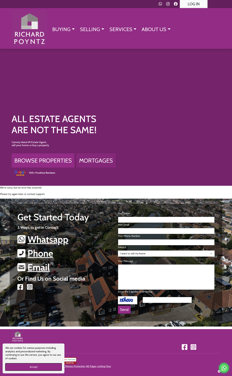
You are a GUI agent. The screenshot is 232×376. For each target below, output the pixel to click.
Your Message (125, 261)
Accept (34, 366)
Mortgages (96, 160)
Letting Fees (104, 366)
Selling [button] (90, 29)
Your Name (124, 213)
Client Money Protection (71, 366)
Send (124, 309)
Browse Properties (43, 160)
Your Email (123, 224)
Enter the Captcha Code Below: (135, 291)
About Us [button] (154, 29)
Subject (122, 247)
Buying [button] (61, 29)
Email (39, 267)
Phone (40, 253)
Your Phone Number (129, 235)
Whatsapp (48, 239)
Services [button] (120, 29)
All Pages (91, 366)
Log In (194, 4)
